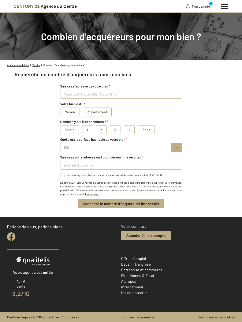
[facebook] (11, 236)
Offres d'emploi (133, 258)
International (132, 287)
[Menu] (224, 6)
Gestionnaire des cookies (216, 317)
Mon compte (198, 6)
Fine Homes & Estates (140, 275)
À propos (128, 281)
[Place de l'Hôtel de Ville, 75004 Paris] (121, 94)
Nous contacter (134, 292)
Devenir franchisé (136, 264)
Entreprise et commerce (142, 269)
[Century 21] (45, 6)
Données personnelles (138, 317)
